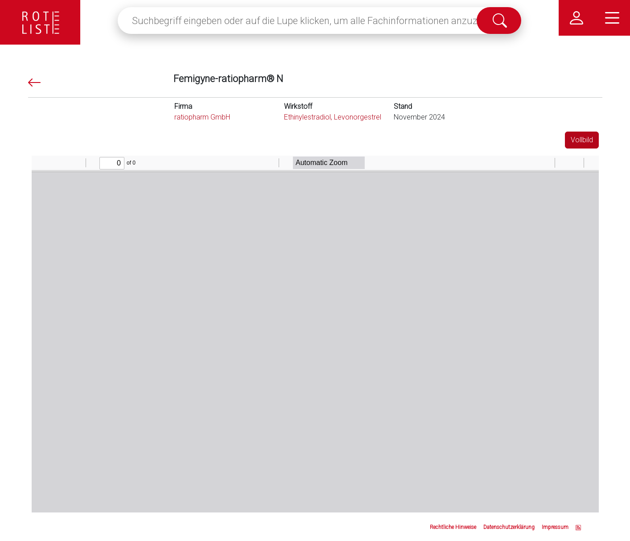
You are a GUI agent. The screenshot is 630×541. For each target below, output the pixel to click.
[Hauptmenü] (612, 18)
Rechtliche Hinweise (453, 527)
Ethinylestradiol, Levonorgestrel (332, 117)
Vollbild (582, 140)
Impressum (555, 527)
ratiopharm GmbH (202, 117)
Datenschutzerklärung (509, 527)
